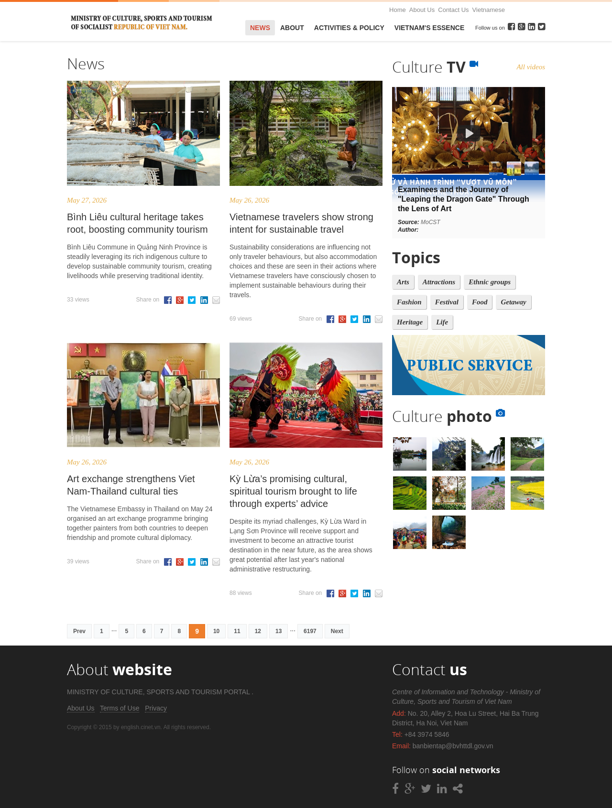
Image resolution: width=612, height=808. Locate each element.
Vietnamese (488, 9)
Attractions (439, 282)
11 (237, 631)
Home (397, 9)
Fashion (409, 302)
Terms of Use (119, 708)
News (260, 28)
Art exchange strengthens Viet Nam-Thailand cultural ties (131, 485)
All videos (530, 67)
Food (480, 302)
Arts (403, 282)
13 (278, 631)
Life (442, 322)
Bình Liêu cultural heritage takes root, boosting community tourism (137, 223)
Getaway (513, 302)
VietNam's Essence (429, 28)
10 (216, 631)
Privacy (156, 708)
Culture (435, 66)
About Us (422, 9)
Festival (447, 302)
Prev (79, 631)
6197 (310, 631)
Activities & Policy (349, 28)
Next (337, 631)
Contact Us (453, 9)
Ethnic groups (490, 282)
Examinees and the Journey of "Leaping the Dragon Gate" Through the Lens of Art (463, 199)
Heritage (410, 322)
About (292, 28)
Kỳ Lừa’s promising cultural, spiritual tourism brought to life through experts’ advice (293, 491)
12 (258, 631)
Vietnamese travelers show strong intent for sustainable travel (301, 223)
